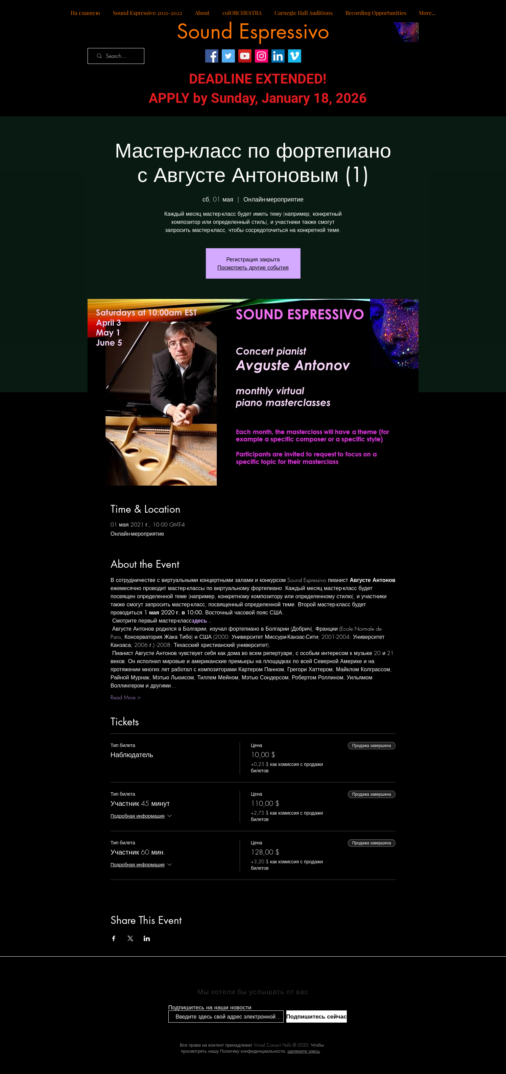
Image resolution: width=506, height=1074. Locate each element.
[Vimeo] (294, 56)
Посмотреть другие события (253, 267)
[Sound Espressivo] (253, 31)
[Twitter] (228, 56)
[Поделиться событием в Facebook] (114, 938)
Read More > (126, 697)
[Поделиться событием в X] (130, 938)
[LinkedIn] (278, 56)
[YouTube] (244, 56)
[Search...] (118, 56)
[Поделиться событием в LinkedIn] (147, 938)
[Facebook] (211, 56)
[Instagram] (261, 56)
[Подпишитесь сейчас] (316, 1016)
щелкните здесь (304, 1051)
